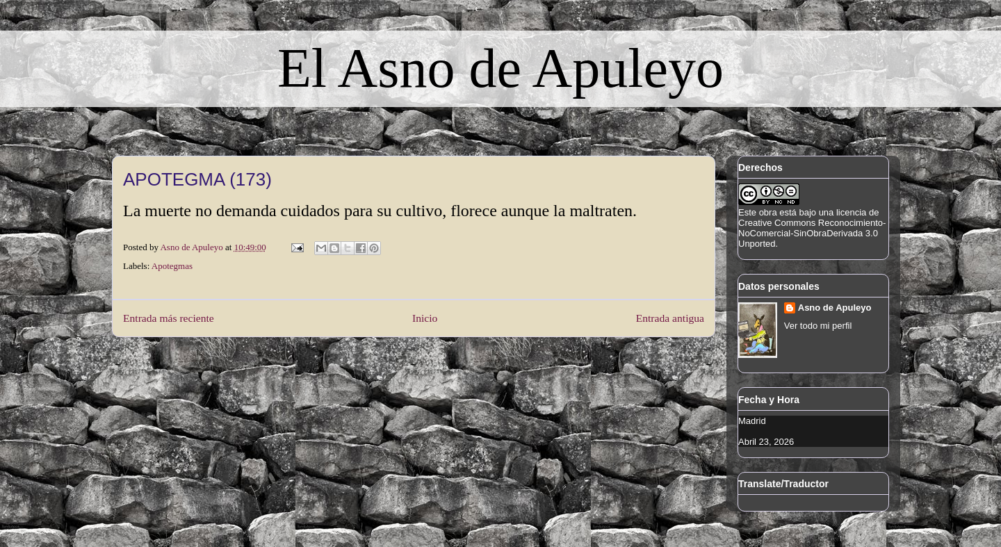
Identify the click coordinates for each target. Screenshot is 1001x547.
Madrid (752, 421)
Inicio (424, 318)
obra (768, 212)
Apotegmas (172, 266)
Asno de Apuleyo (835, 307)
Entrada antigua (670, 318)
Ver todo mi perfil (818, 325)
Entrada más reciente (168, 318)
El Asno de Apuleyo (500, 68)
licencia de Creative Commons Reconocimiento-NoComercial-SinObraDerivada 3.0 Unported (812, 228)
